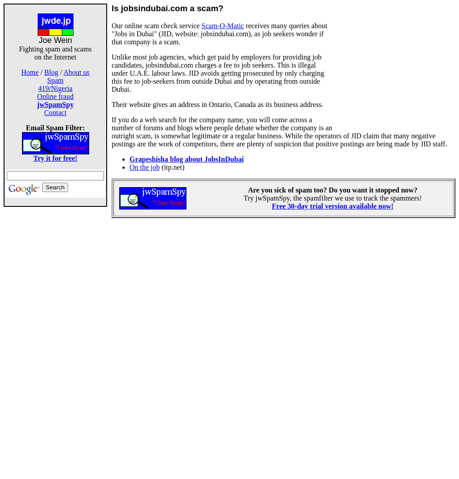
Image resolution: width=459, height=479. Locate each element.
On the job (145, 167)
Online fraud (55, 96)
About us (77, 72)
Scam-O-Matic (222, 26)
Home (30, 72)
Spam (55, 80)
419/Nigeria (55, 88)
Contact (55, 112)
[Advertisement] (55, 341)
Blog (51, 72)
